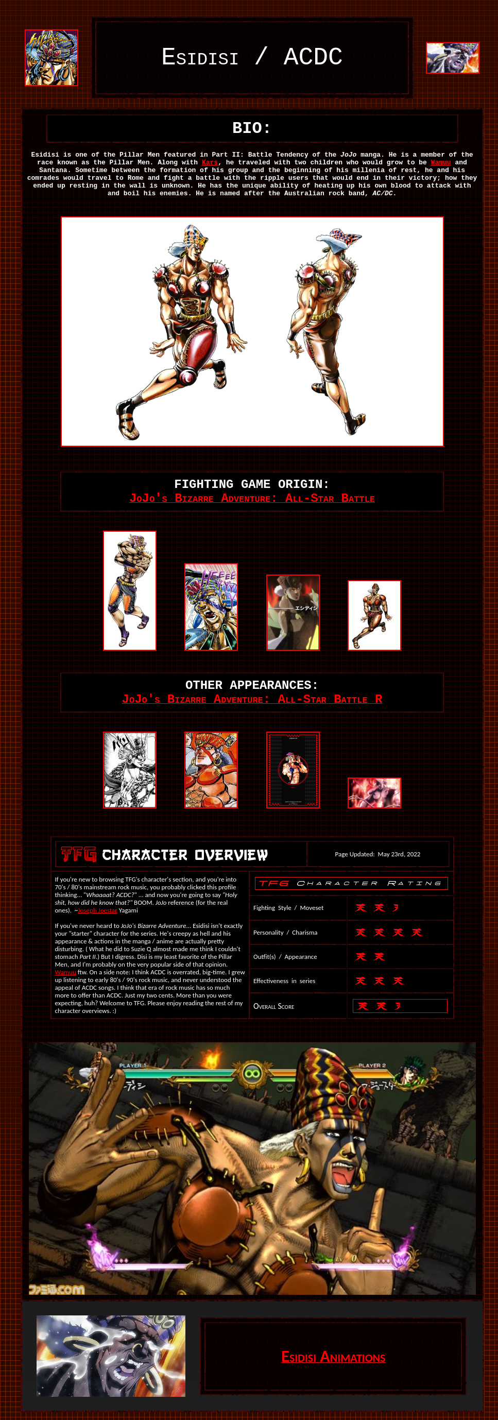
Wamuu (441, 162)
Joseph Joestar (97, 910)
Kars (210, 162)
